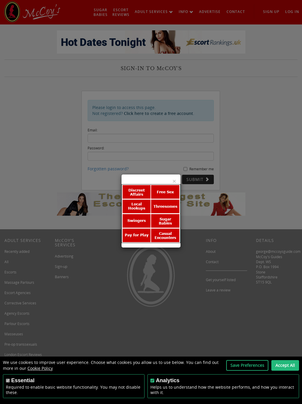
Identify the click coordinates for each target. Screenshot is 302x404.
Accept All (285, 365)
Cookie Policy (40, 368)
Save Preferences (247, 365)
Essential (23, 380)
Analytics (167, 380)
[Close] (174, 181)
